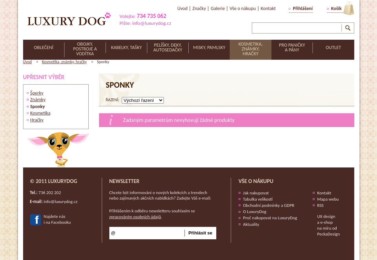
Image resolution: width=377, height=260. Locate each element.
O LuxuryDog (255, 211)
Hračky (37, 120)
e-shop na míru (325, 225)
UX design (326, 216)
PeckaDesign (328, 234)
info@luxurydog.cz (151, 23)
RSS (320, 205)
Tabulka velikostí (258, 199)
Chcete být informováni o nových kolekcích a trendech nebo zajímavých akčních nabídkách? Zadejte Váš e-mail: (160, 195)
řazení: (112, 99)
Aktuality (251, 224)
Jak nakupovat (256, 192)
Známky (38, 100)
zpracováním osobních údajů (135, 216)
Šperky (36, 93)
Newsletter (124, 181)
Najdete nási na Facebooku (57, 219)
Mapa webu (328, 199)
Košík (336, 8)
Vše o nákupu (256, 181)
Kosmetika (40, 113)
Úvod (27, 61)
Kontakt (324, 192)
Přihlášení (302, 8)
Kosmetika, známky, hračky (64, 61)
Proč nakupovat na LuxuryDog (270, 217)
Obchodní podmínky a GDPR (269, 205)
